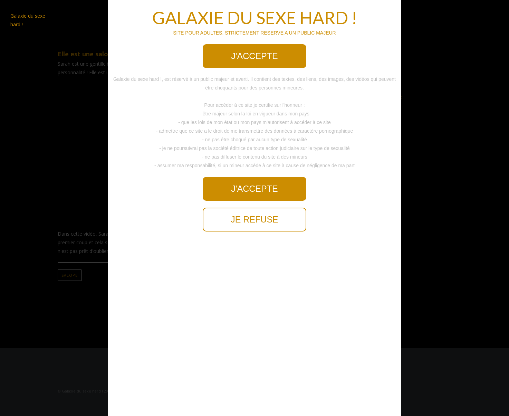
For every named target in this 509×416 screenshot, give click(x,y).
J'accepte (254, 56)
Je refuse (254, 219)
